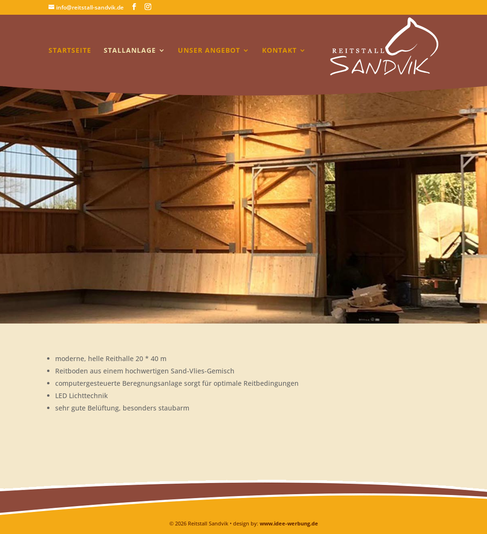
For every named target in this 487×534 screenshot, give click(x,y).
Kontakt (279, 51)
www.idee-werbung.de (289, 523)
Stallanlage (130, 51)
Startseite (70, 51)
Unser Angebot (209, 51)
